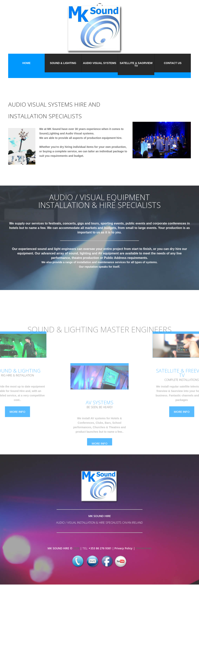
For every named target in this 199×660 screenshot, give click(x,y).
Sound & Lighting (63, 63)
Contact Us (173, 63)
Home (26, 63)
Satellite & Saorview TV (136, 64)
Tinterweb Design (143, 548)
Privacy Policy (123, 548)
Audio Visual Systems (99, 63)
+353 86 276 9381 (100, 548)
